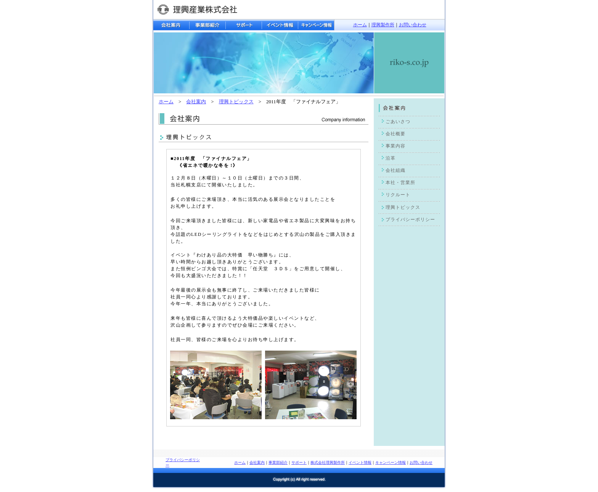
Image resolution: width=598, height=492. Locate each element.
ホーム (360, 24)
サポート (299, 462)
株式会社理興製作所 (327, 462)
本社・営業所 (400, 182)
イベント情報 (360, 462)
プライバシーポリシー (410, 219)
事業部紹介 (278, 462)
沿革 (390, 158)
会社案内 (196, 101)
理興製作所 (382, 24)
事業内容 (395, 146)
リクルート (398, 194)
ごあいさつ (398, 121)
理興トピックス (236, 101)
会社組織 (395, 170)
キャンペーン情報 (390, 462)
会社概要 (395, 133)
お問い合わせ (412, 24)
